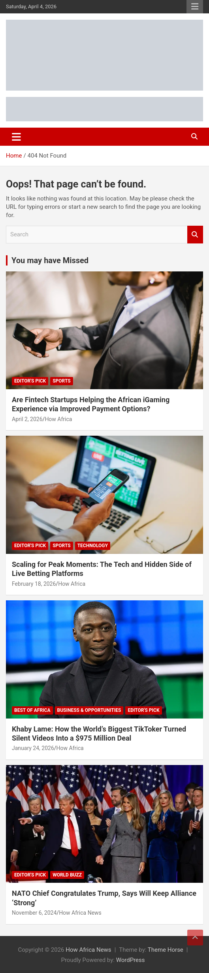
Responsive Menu (194, 6)
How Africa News (80, 913)
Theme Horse (165, 949)
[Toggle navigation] (16, 137)
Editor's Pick (30, 381)
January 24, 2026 (33, 748)
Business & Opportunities (89, 710)
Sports (61, 381)
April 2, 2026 (27, 419)
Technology (92, 545)
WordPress (130, 960)
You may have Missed (49, 260)
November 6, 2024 (34, 913)
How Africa (58, 419)
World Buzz (67, 875)
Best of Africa (32, 710)
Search (195, 234)
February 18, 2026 (34, 584)
